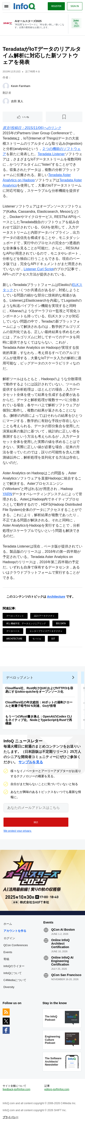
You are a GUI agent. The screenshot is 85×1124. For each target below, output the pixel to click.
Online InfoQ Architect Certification (60, 943)
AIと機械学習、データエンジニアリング (26, 623)
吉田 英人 (17, 101)
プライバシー (10, 1117)
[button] (36, 822)
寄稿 (6, 959)
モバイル (36, 638)
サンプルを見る (30, 762)
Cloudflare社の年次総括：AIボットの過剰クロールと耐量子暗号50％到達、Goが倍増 (39, 704)
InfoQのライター (14, 966)
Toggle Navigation (6, 6)
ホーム (8, 923)
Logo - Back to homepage (24, 6)
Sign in (75, 6)
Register (56, 6)
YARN (7, 494)
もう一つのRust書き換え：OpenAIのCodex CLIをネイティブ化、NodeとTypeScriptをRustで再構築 (38, 720)
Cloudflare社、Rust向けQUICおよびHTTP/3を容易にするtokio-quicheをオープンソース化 (39, 689)
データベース (12, 631)
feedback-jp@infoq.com (16, 1089)
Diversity (9, 987)
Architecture (56, 596)
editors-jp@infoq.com (56, 1089)
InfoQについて (13, 973)
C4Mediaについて (15, 980)
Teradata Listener (51, 154)
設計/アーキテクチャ (44, 615)
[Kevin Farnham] (6, 86)
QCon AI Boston (63, 929)
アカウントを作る (15, 930)
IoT (53, 638)
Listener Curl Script (38, 269)
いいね (25, 116)
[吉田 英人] (6, 101)
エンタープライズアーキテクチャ (46, 631)
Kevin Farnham (20, 86)
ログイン (9, 938)
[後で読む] (64, 117)
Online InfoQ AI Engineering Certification (62, 961)
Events (8, 952)
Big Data (61, 623)
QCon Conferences (16, 945)
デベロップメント (15, 615)
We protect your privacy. (18, 830)
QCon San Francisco (66, 975)
